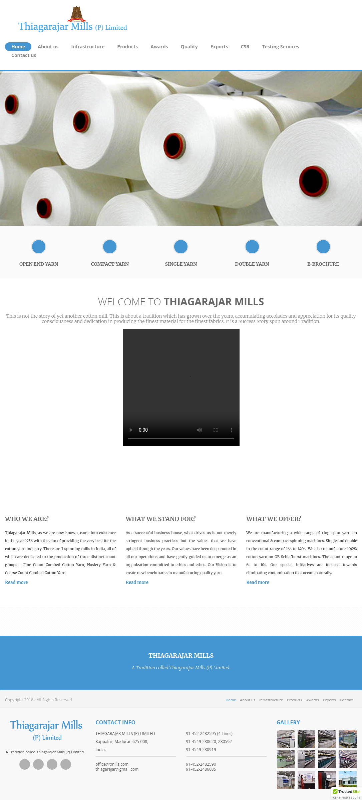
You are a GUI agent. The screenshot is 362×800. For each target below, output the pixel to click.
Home (18, 46)
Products (127, 46)
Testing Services (280, 46)
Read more (16, 582)
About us (48, 46)
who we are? (27, 519)
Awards (159, 46)
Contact (346, 699)
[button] (346, 793)
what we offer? (273, 519)
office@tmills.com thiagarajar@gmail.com (116, 766)
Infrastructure (88, 46)
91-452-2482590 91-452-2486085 (201, 766)
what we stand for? (161, 519)
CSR (245, 46)
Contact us (23, 55)
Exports (219, 46)
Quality (189, 46)
